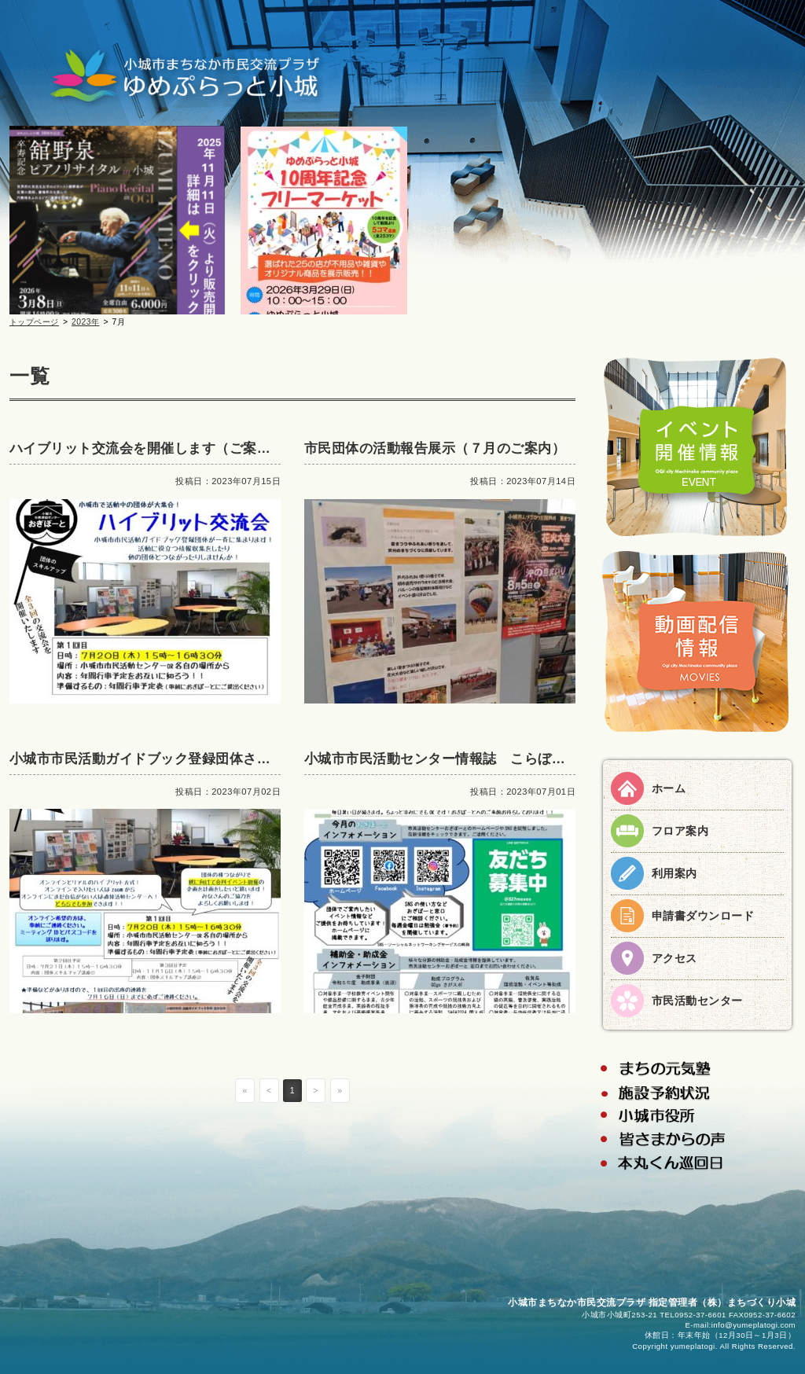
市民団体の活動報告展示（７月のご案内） (434, 448)
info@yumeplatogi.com (753, 1325)
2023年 (86, 322)
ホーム (669, 788)
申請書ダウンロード (703, 915)
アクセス (674, 958)
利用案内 (674, 873)
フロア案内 (680, 831)
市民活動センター (697, 1000)
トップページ (34, 322)
